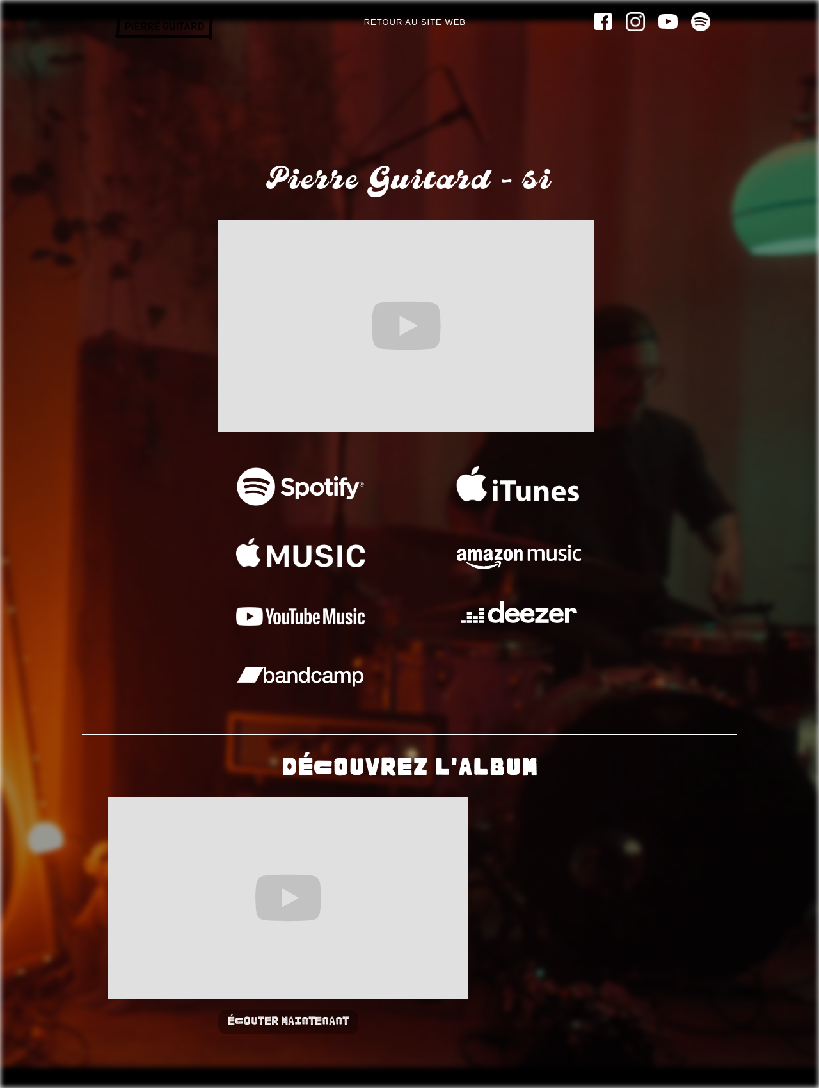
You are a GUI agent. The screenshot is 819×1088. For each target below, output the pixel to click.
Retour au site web (415, 22)
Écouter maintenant (288, 1022)
